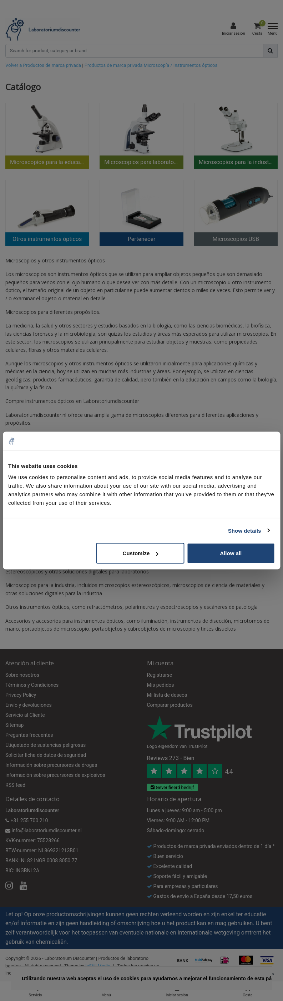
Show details (244, 530)
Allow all (231, 553)
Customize (140, 553)
